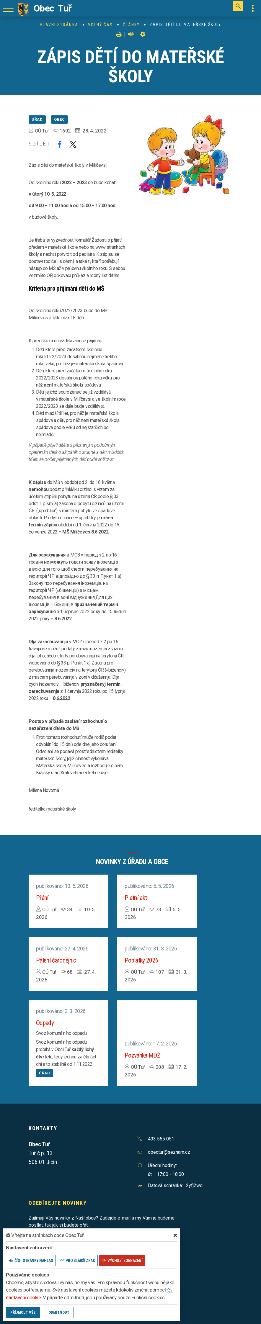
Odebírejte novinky (58, 1203)
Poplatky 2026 (141, 960)
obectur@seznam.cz (169, 1152)
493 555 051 (161, 1139)
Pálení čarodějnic (56, 960)
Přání (42, 897)
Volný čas (100, 24)
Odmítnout (58, 1312)
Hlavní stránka (59, 24)
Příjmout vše (22, 1312)
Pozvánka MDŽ (142, 1055)
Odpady (45, 1023)
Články (131, 24)
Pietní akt (136, 897)
